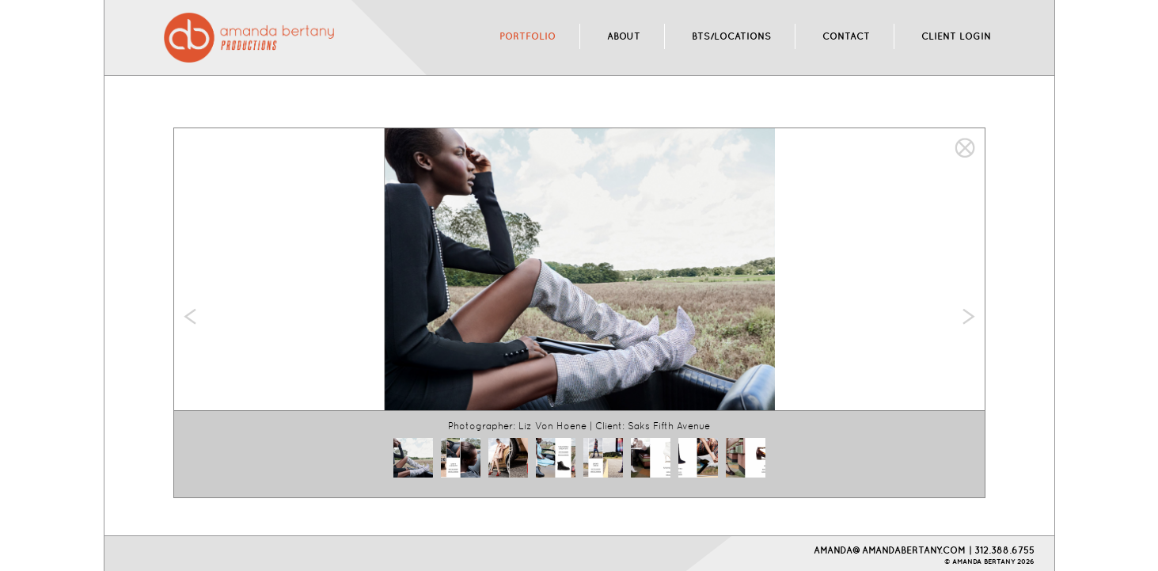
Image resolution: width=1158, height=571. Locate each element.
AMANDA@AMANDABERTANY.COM (890, 550)
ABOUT (623, 36)
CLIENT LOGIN (956, 36)
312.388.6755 (1004, 550)
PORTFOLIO (527, 36)
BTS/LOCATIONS (731, 36)
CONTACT (846, 36)
